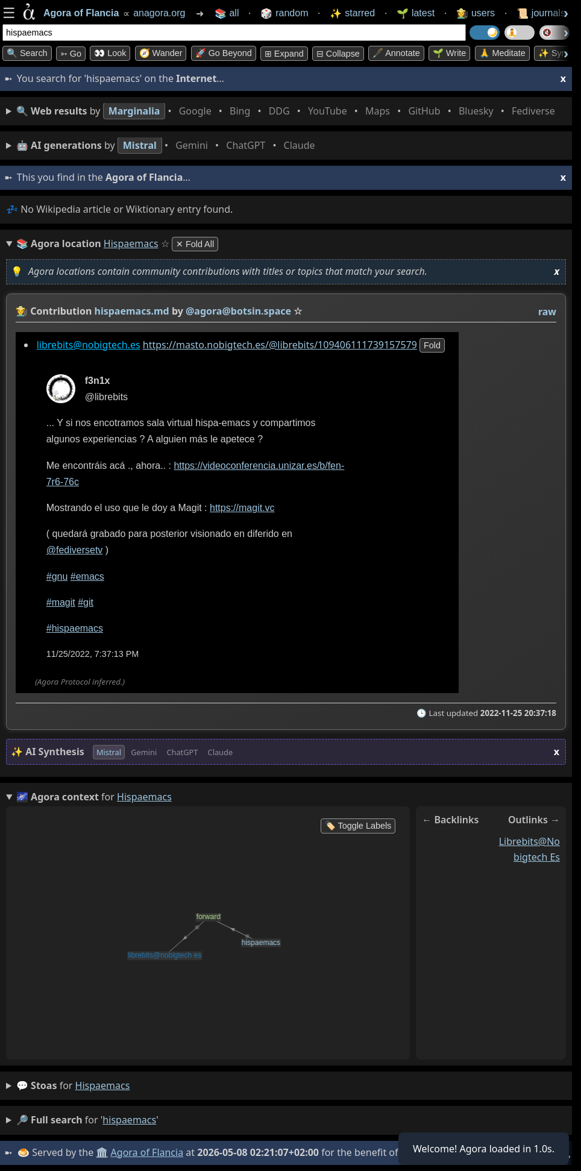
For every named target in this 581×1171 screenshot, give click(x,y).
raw (547, 311)
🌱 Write (449, 53)
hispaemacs (102, 1085)
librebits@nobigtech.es (88, 344)
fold (432, 345)
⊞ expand (284, 53)
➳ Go (70, 53)
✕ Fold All (195, 244)
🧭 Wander (161, 53)
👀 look (110, 53)
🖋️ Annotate (396, 53)
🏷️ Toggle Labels (358, 825)
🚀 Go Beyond (223, 53)
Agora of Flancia (147, 1152)
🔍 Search (27, 53)
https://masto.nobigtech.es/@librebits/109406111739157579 (280, 344)
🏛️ (102, 1152)
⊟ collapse (338, 53)
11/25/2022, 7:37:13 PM (92, 654)
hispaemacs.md (132, 311)
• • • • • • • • (288, 111)
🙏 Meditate (502, 53)
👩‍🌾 (22, 311)
